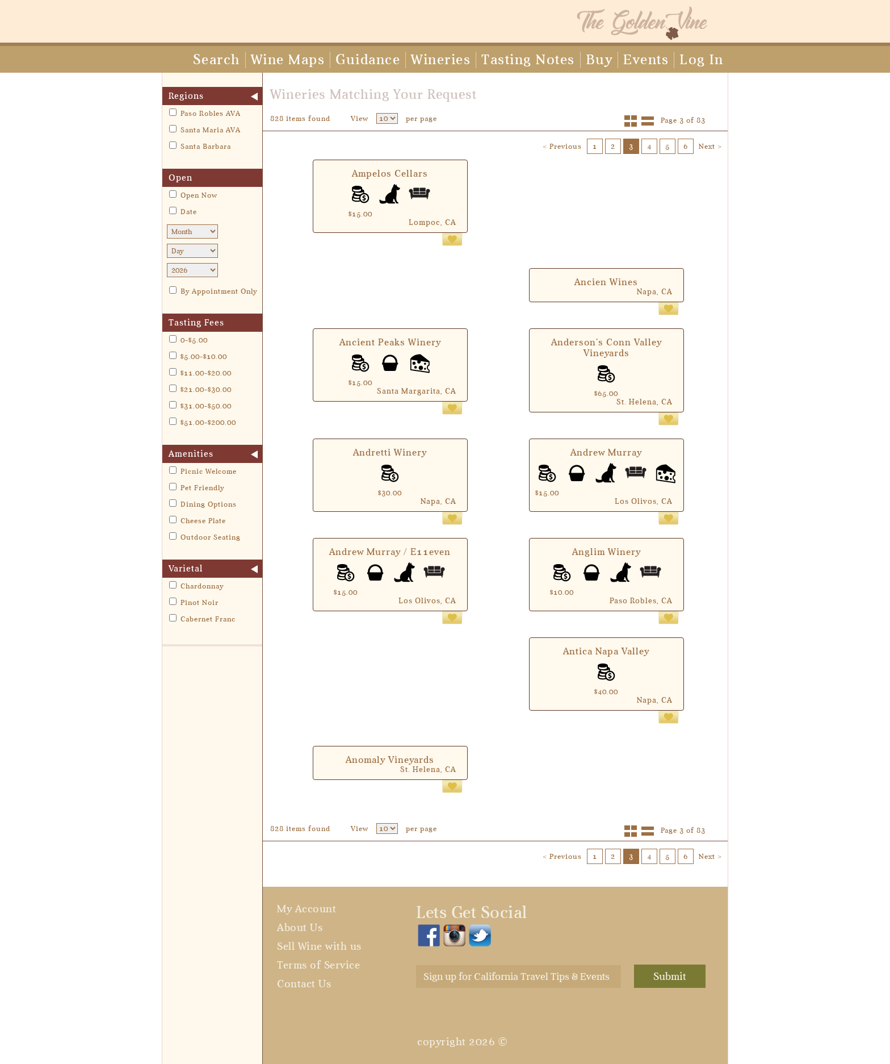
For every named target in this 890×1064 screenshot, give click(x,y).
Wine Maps (288, 60)
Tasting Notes (528, 60)
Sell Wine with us (319, 946)
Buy (599, 60)
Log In (701, 60)
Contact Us (304, 984)
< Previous (562, 146)
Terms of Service (318, 965)
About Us (299, 927)
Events (646, 60)
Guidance (367, 60)
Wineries (441, 60)
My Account (306, 909)
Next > (710, 146)
